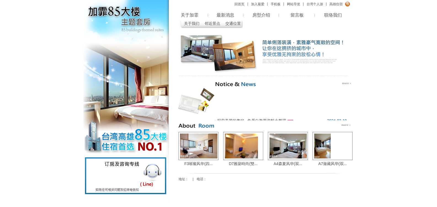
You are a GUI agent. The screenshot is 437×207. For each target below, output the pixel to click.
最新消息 (225, 15)
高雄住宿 (336, 4)
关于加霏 (189, 15)
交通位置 (233, 23)
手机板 (276, 4)
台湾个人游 (315, 4)
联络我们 (333, 15)
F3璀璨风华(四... (198, 163)
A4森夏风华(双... (288, 163)
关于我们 (191, 23)
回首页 (239, 4)
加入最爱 (257, 4)
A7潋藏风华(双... (332, 163)
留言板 (297, 15)
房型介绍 (261, 15)
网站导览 (293, 4)
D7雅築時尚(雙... (243, 163)
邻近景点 (212, 23)
